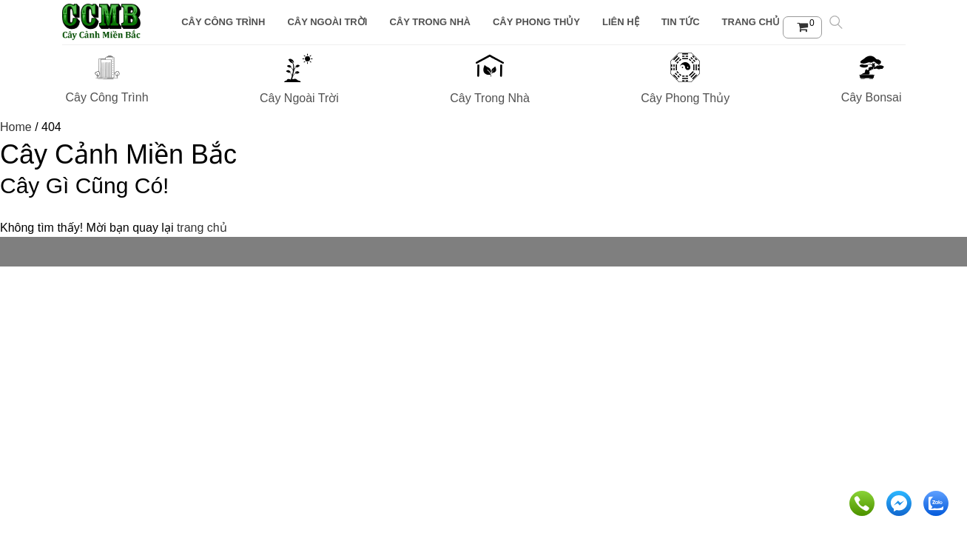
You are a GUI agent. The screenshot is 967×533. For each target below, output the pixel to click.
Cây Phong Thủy (536, 21)
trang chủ (202, 227)
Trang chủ (751, 21)
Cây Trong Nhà (430, 21)
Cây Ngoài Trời (327, 21)
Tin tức (680, 21)
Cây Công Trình (223, 21)
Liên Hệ (620, 21)
